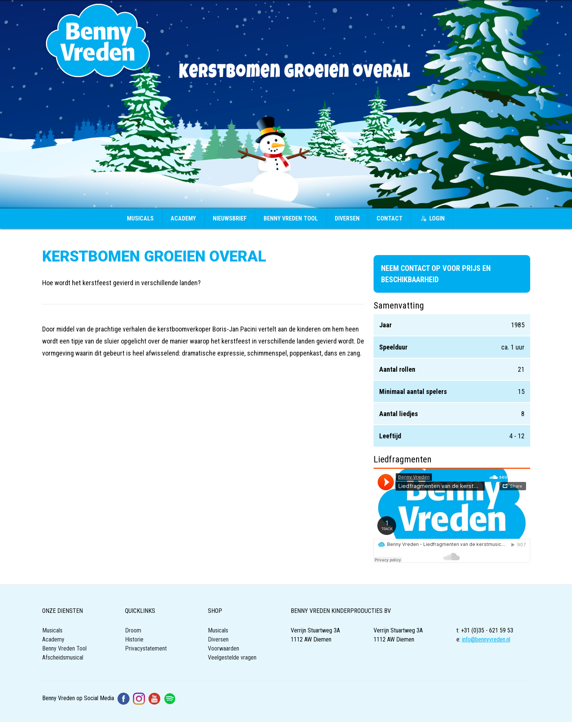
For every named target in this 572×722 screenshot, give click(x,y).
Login (432, 218)
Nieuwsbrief (230, 218)
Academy (183, 218)
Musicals (140, 218)
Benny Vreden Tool (291, 218)
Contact (390, 218)
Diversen (347, 218)
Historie (134, 639)
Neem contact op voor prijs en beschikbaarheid (436, 274)
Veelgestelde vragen (232, 657)
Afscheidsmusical (62, 657)
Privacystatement (146, 648)
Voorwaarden (223, 648)
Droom (133, 630)
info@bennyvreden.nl (486, 639)
